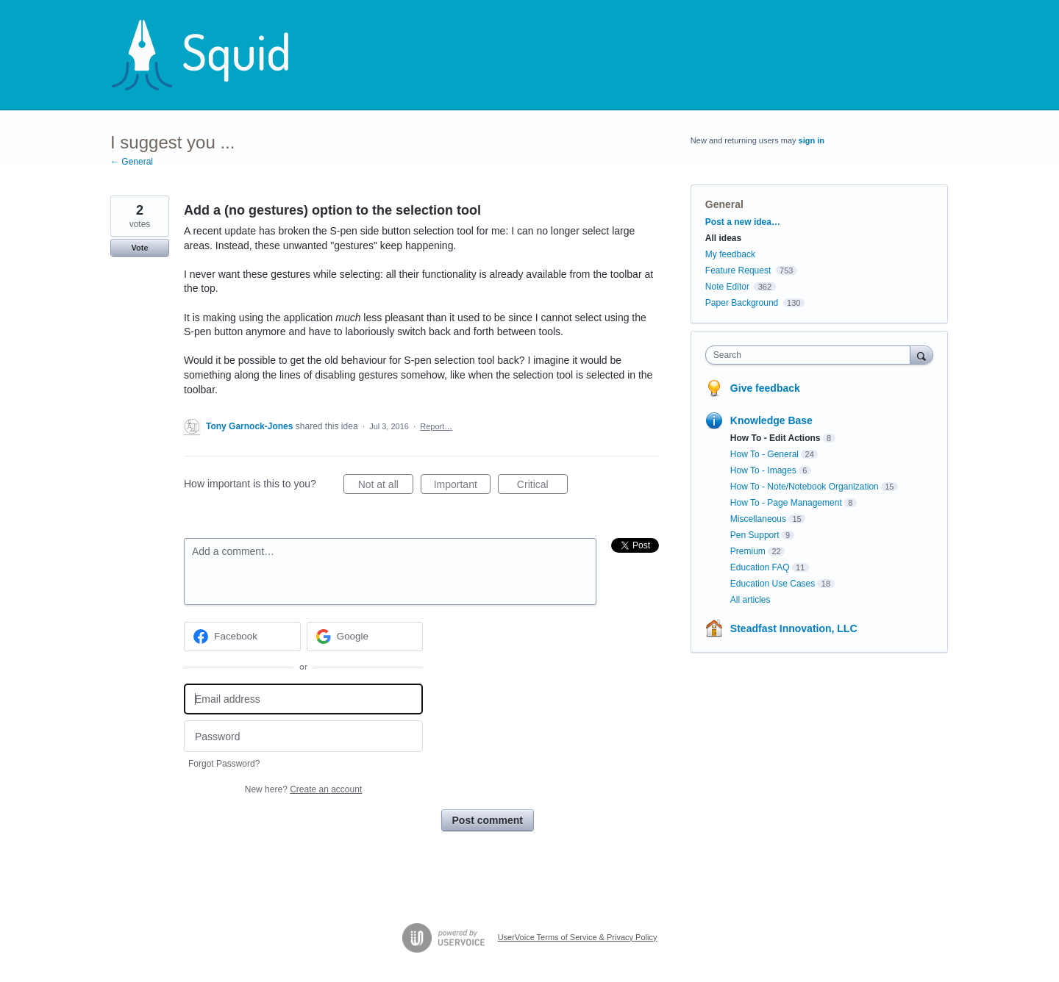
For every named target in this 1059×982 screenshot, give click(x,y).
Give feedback (765, 388)
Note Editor (727, 287)
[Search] (921, 354)
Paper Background (741, 303)
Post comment (487, 820)
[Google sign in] (365, 636)
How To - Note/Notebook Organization (804, 486)
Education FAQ (760, 567)
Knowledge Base (771, 420)
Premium (748, 551)
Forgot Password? (224, 764)
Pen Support (755, 535)
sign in (811, 140)
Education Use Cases (772, 583)
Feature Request (738, 270)
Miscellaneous (758, 519)
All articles (750, 600)
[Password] (303, 736)
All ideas (723, 238)
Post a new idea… (742, 222)
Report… (436, 426)
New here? (303, 789)
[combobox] (811, 355)
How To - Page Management (786, 503)
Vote (139, 247)
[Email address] (303, 699)
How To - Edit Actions (775, 438)
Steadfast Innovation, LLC (793, 628)
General (724, 204)
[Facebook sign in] (242, 636)
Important (462, 487)
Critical (542, 487)
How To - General (764, 454)
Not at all (385, 487)
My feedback (730, 254)
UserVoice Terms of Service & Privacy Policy (577, 937)
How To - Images (763, 470)
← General (131, 162)
